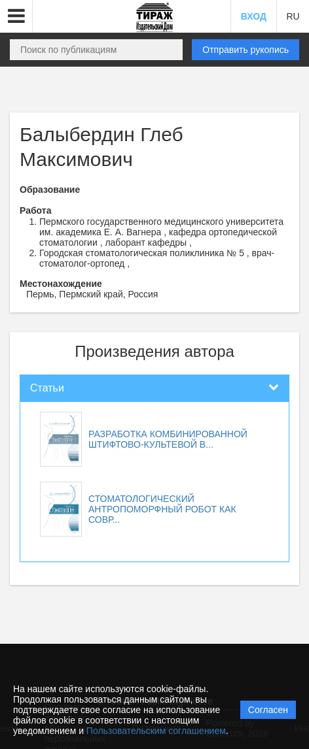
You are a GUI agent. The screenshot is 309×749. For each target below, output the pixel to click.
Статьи (47, 387)
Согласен (268, 710)
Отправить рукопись (245, 49)
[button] (16, 16)
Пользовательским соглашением (156, 730)
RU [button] (292, 16)
